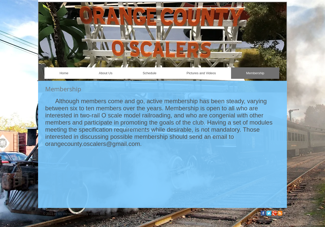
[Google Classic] (274, 213)
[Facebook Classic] (263, 213)
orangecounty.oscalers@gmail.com (92, 143)
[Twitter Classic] (268, 213)
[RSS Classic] (280, 213)
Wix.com (112, 214)
